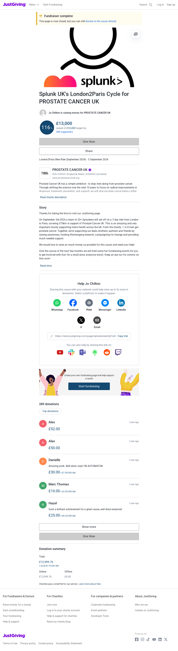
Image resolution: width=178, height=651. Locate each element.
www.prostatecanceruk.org (65, 178)
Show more (92, 527)
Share (89, 151)
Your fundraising (12, 615)
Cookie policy (45, 643)
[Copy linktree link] (95, 353)
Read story (46, 265)
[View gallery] (136, 34)
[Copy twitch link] (118, 352)
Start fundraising (89, 386)
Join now (52, 604)
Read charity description (53, 197)
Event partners (99, 610)
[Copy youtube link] (60, 352)
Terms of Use (10, 643)
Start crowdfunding (13, 610)
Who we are (141, 604)
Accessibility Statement (69, 643)
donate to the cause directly (101, 21)
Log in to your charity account (63, 610)
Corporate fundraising (103, 604)
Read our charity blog (58, 621)
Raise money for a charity (17, 604)
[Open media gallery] (89, 57)
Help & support (11, 621)
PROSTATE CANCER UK (71, 170)
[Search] (145, 4)
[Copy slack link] (71, 352)
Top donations (50, 411)
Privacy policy (28, 643)
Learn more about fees (90, 584)
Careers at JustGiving (147, 610)
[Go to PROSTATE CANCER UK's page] (44, 173)
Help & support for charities (62, 615)
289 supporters (64, 131)
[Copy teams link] (82, 352)
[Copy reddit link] (107, 352)
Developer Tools (100, 615)
